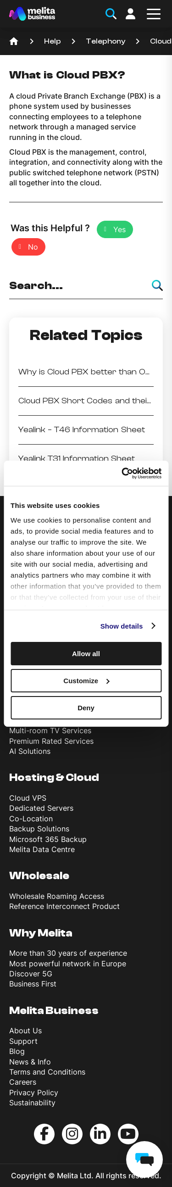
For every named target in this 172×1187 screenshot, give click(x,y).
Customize (86, 681)
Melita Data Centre (42, 849)
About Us (25, 1030)
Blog (17, 1051)
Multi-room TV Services (50, 730)
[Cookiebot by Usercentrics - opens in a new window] (122, 473)
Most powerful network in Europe (67, 963)
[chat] (144, 1159)
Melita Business (54, 1010)
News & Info (30, 1061)
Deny (86, 707)
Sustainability (32, 1102)
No (33, 246)
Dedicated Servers (41, 808)
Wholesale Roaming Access (56, 896)
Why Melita (40, 933)
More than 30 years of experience (68, 953)
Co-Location (31, 818)
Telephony (105, 41)
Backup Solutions (39, 828)
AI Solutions (29, 751)
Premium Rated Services (51, 741)
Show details (121, 626)
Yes (119, 229)
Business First (32, 983)
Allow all (86, 654)
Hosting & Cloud (54, 777)
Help (52, 41)
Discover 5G (30, 973)
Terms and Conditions (47, 1071)
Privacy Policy (33, 1092)
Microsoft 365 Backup (48, 839)
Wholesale (39, 875)
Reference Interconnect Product (64, 906)
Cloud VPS (27, 797)
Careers (22, 1082)
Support (23, 1041)
